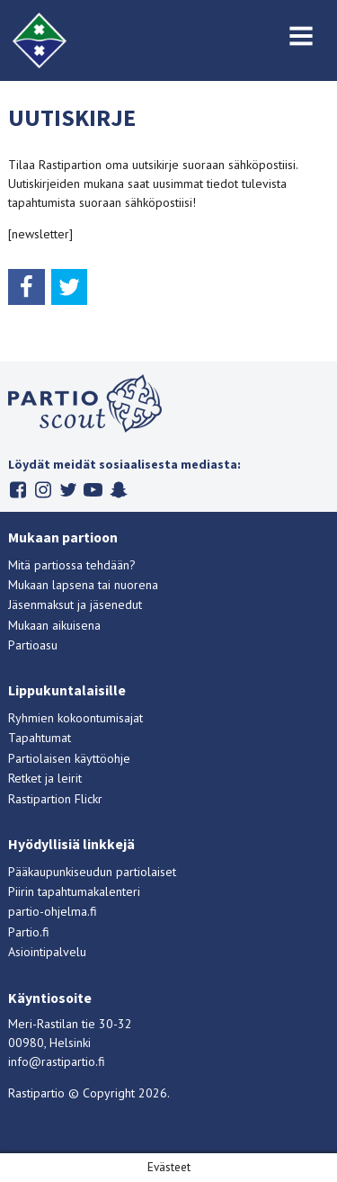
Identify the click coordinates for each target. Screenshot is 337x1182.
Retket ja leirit (45, 778)
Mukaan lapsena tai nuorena (83, 585)
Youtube (93, 489)
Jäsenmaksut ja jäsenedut (75, 604)
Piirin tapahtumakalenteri (74, 891)
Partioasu (33, 645)
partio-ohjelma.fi (52, 911)
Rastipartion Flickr (55, 799)
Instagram (42, 489)
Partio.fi (28, 932)
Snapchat (118, 489)
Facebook (17, 489)
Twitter (67, 489)
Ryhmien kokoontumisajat (75, 718)
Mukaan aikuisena (54, 625)
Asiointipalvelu (47, 952)
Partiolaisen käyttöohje (69, 758)
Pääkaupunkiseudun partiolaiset (92, 872)
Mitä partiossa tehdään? (72, 565)
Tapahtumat (39, 738)
